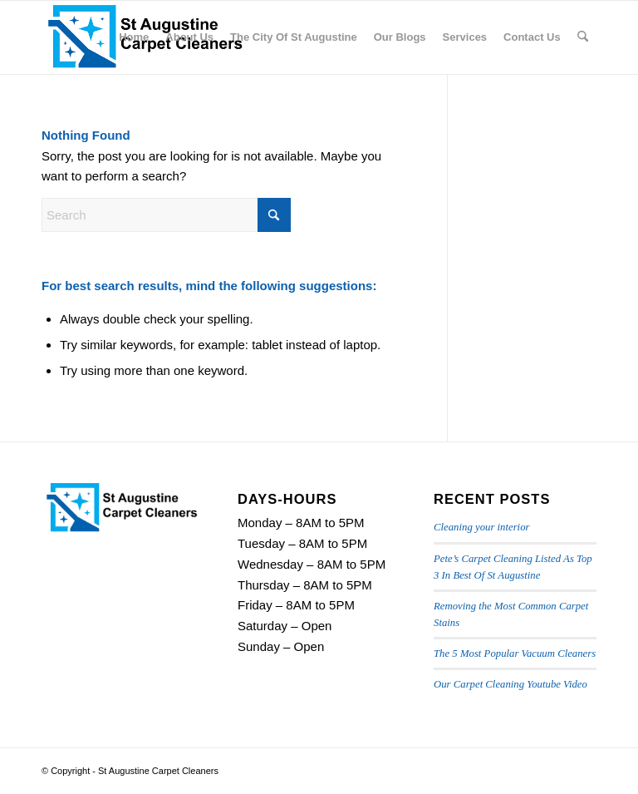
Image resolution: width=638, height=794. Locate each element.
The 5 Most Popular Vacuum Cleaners (515, 653)
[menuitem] (133, 37)
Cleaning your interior (481, 527)
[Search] (582, 37)
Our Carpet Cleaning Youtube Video (510, 684)
